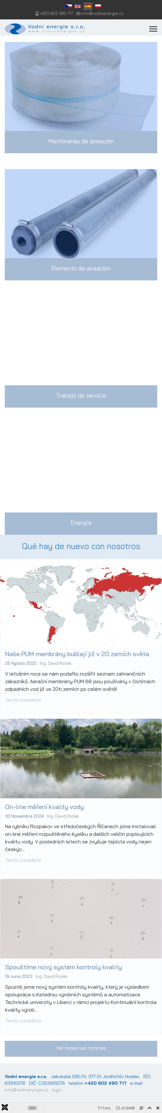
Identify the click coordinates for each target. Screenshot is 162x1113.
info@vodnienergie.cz (102, 13)
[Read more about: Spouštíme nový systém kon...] (81, 954)
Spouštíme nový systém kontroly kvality (69, 917)
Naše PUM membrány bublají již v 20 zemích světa (78, 697)
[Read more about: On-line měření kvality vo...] (81, 841)
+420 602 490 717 (56, 13)
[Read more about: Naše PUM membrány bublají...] (81, 728)
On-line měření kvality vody (55, 804)
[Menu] (153, 28)
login (57, 1090)
